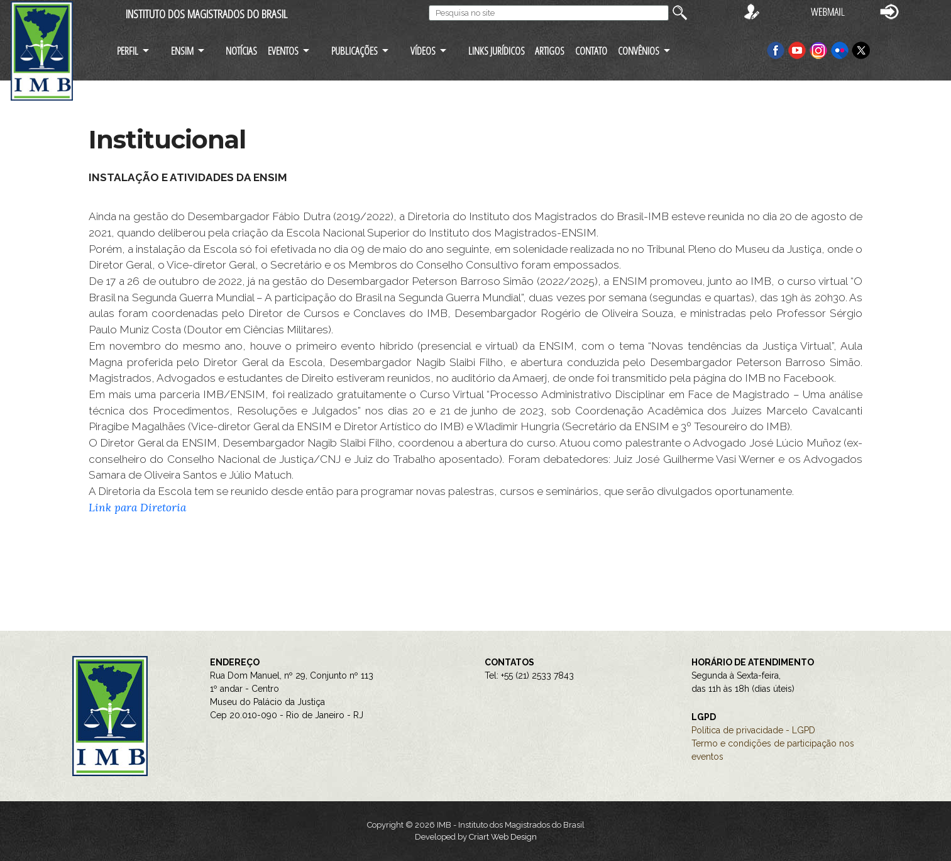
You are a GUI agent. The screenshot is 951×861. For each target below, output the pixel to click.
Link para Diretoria (137, 507)
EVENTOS (283, 50)
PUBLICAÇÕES (354, 50)
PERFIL (127, 50)
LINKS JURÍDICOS (496, 50)
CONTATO (591, 50)
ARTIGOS (549, 50)
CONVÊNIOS (638, 50)
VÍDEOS (423, 50)
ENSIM (182, 50)
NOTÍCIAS (241, 50)
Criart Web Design (503, 837)
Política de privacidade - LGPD (753, 730)
